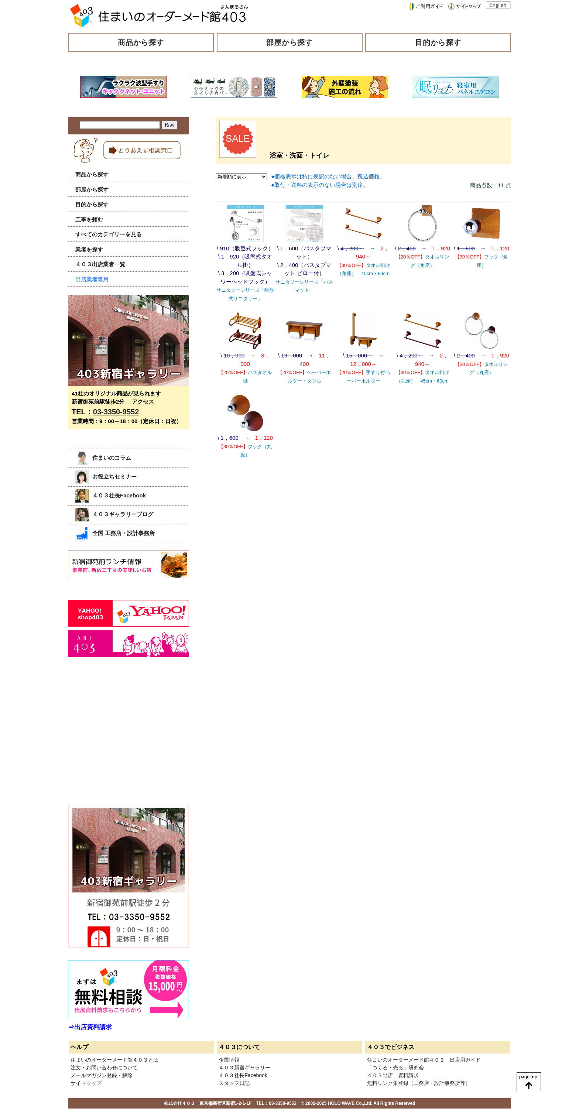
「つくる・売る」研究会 (395, 1067)
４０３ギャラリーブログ (114, 514)
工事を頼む (89, 219)
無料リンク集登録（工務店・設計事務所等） (418, 1083)
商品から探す (141, 42)
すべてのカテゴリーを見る (108, 234)
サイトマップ (86, 1083)
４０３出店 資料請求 (393, 1075)
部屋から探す (289, 42)
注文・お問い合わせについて (104, 1067)
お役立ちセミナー (106, 476)
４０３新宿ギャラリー (244, 1067)
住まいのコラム (103, 458)
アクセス (143, 401)
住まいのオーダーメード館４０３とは (114, 1060)
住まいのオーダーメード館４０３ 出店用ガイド (424, 1060)
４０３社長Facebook (110, 495)
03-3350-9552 (116, 412)
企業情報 (229, 1060)
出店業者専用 (92, 279)
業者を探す (89, 249)
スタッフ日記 (234, 1083)
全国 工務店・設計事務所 (115, 533)
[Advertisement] (123, 738)
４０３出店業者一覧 (100, 264)
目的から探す (438, 42)
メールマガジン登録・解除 (102, 1075)
